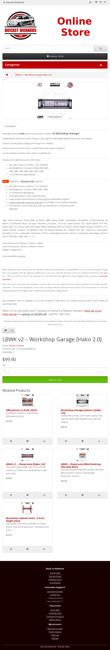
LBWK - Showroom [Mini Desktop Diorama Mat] (81, 465)
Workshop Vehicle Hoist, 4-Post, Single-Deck (25, 519)
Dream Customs (16, 345)
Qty (4, 365)
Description (10, 126)
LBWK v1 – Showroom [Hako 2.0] (25, 464)
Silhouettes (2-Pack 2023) (21, 410)
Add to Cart (55, 379)
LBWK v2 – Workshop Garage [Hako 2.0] (33, 74)
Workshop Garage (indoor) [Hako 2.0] (81, 411)
